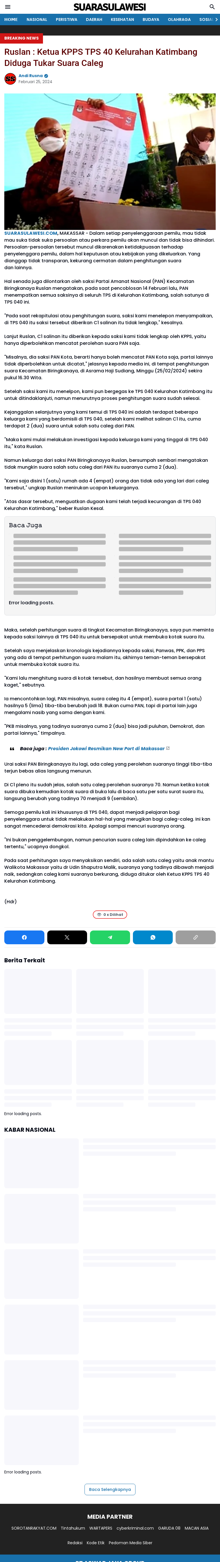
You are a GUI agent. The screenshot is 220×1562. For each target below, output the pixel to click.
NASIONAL (37, 19)
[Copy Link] (196, 937)
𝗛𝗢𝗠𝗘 (11, 19)
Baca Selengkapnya (110, 1489)
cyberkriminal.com (135, 1528)
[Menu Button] (7, 7)
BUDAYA (151, 19)
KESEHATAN (122, 19)
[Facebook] (24, 937)
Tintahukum (73, 1528)
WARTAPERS (100, 1528)
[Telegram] (110, 937)
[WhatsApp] (153, 937)
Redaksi (75, 1543)
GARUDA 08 (169, 1528)
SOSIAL (206, 19)
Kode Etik (96, 1543)
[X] (67, 937)
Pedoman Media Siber (130, 1543)
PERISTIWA (66, 19)
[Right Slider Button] (214, 19)
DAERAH (94, 19)
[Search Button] (212, 7)
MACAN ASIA (197, 1528)
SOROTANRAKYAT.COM (33, 1528)
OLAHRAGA (179, 19)
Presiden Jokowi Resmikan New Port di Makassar (106, 748)
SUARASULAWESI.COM (30, 233)
